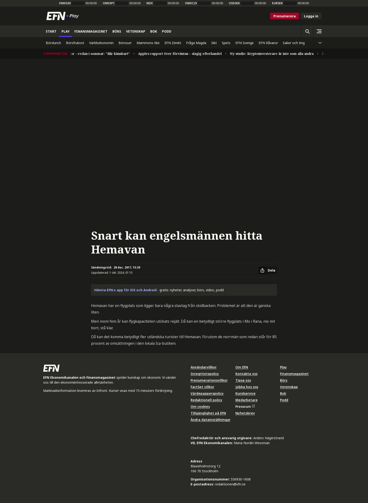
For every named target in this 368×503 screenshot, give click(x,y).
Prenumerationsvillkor (209, 380)
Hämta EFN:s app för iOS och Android (125, 290)
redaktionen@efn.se (230, 484)
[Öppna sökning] (307, 31)
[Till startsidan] (63, 16)
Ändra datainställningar (210, 419)
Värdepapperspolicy (207, 393)
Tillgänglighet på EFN (208, 413)
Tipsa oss (243, 380)
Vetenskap (289, 387)
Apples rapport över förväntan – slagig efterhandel (184, 53)
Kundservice (245, 393)
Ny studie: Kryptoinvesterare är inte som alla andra (276, 53)
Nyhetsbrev (245, 413)
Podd (284, 400)
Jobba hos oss (246, 387)
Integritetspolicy (205, 373)
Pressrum (245, 406)
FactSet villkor (202, 387)
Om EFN (241, 367)
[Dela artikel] (268, 270)
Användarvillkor (204, 367)
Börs (283, 380)
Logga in (311, 16)
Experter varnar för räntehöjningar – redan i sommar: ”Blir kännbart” (77, 53)
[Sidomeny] (319, 31)
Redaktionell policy (206, 400)
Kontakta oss (246, 373)
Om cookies (200, 406)
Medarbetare (246, 400)
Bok (283, 393)
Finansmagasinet (294, 373)
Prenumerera (284, 16)
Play (283, 367)
